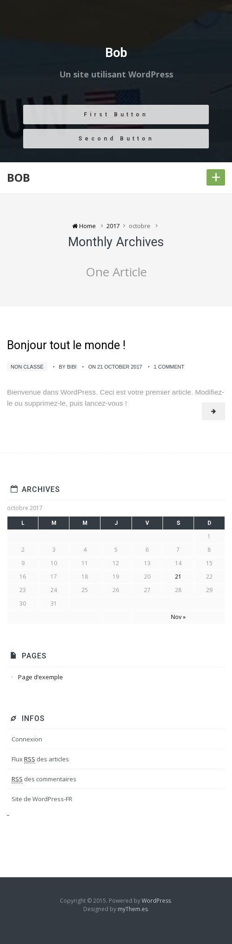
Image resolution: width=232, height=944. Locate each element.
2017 (113, 226)
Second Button (116, 138)
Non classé (27, 367)
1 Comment (169, 367)
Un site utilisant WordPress (116, 74)
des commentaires (44, 779)
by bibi (67, 367)
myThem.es (133, 909)
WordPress (156, 901)
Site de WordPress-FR (42, 799)
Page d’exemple (40, 677)
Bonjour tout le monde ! (66, 345)
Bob (116, 53)
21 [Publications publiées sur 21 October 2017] (178, 576)
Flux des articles (40, 759)
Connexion (27, 739)
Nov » (178, 617)
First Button (116, 114)
